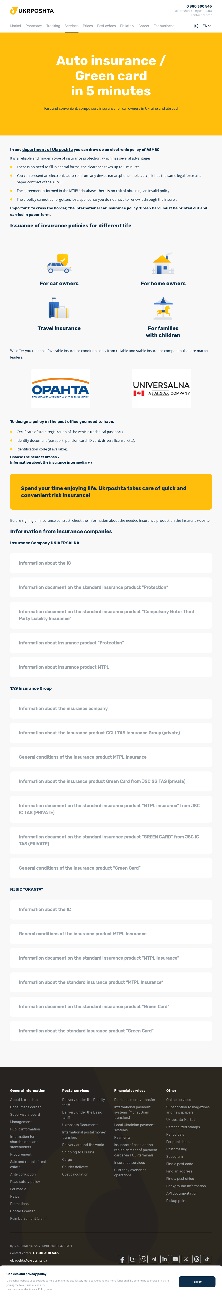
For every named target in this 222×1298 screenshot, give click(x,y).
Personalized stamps (183, 1127)
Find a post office (180, 1179)
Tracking (53, 26)
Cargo (67, 1160)
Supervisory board (25, 1114)
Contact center (22, 1211)
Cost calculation (75, 1174)
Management (21, 1122)
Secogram (174, 1157)
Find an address (179, 1171)
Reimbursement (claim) (28, 1218)
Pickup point (176, 1201)
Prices (88, 26)
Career (144, 26)
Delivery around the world (83, 1145)
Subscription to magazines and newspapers (188, 1109)
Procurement (20, 1154)
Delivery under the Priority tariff (83, 1102)
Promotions (19, 1204)
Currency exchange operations (130, 1172)
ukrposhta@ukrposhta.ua (193, 11)
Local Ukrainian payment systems (134, 1127)
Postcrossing (176, 1149)
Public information (25, 1129)
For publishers (177, 1142)
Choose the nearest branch (33, 457)
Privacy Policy (37, 1289)
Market (15, 26)
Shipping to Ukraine (78, 1152)
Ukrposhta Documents (80, 1125)
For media (18, 1189)
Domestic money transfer (134, 1100)
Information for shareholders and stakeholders (24, 1142)
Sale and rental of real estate (28, 1164)
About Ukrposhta (24, 1100)
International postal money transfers (84, 1135)
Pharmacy (34, 26)
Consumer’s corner (25, 1107)
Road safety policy (25, 1182)
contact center (201, 15)
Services (71, 26)
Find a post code (179, 1164)
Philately (127, 26)
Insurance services (129, 1163)
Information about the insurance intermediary (50, 462)
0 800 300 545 (199, 6)
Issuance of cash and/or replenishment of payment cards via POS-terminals (135, 1150)
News (14, 1196)
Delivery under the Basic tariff (82, 1115)
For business (164, 26)
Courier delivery (75, 1167)
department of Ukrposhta (47, 149)
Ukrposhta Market (180, 1120)
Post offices (106, 26)
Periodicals (175, 1134)
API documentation (182, 1193)
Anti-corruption (23, 1174)
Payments (122, 1137)
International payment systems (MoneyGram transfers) (132, 1112)
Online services (178, 1100)
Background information (186, 1186)
